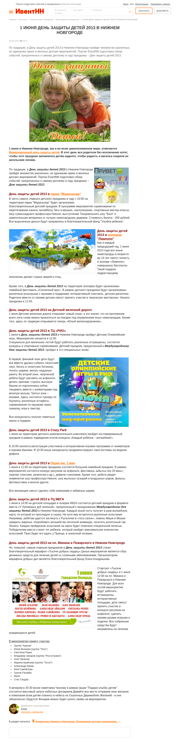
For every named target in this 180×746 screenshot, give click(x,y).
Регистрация (141, 4)
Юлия (24, 709)
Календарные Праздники (67, 19)
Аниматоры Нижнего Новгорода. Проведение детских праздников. (76, 721)
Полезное (23, 19)
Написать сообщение (32, 712)
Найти (50, 12)
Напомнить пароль (160, 4)
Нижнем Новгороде (71, 4)
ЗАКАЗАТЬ (144, 10)
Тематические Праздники (42, 19)
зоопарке (115, 235)
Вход (125, 4)
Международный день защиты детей (34, 152)
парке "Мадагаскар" (66, 194)
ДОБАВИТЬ (163, 10)
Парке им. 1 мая (63, 463)
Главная (13, 19)
